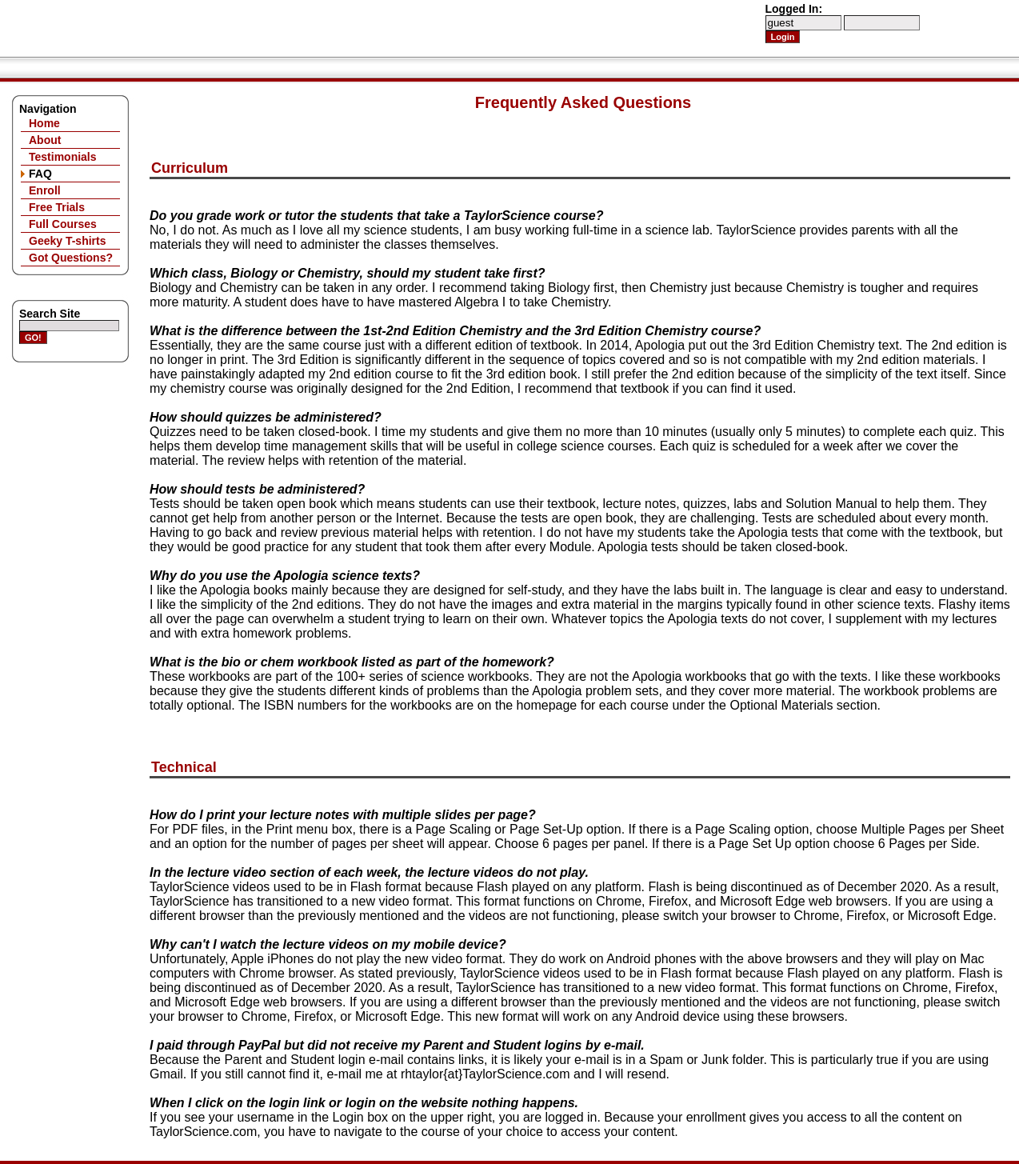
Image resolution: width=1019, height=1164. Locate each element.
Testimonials (63, 156)
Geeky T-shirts (67, 240)
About (45, 140)
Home (44, 123)
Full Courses (63, 224)
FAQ (40, 173)
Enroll (45, 190)
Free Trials (57, 207)
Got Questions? (71, 257)
